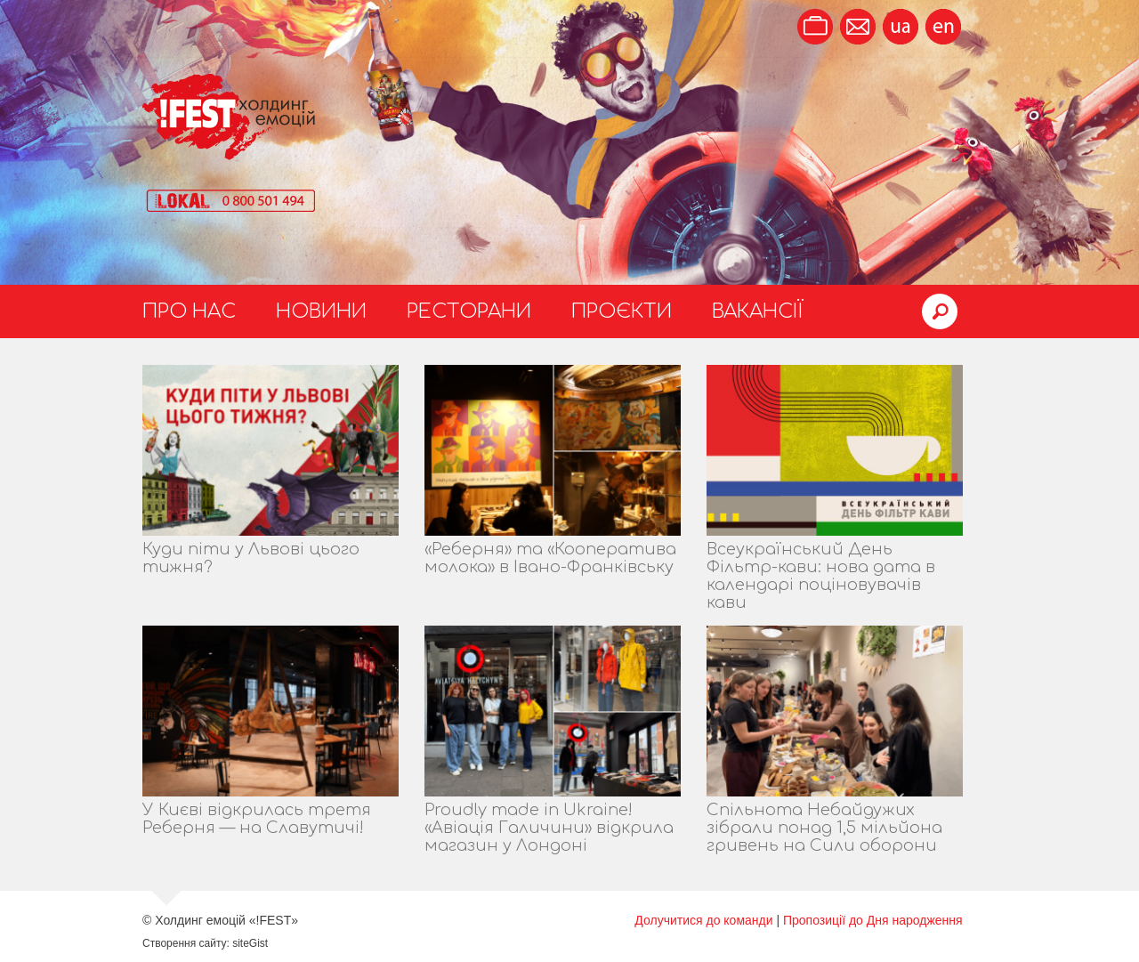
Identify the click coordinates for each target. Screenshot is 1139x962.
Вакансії (758, 311)
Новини (321, 311)
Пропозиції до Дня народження (873, 920)
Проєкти (621, 311)
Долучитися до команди (703, 920)
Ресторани (469, 311)
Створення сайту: (186, 943)
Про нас (189, 311)
